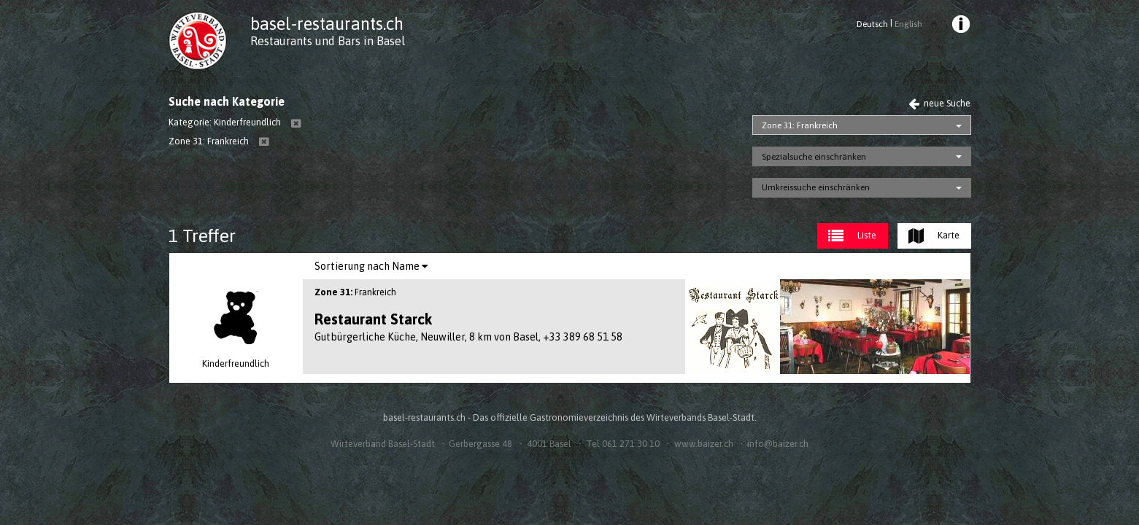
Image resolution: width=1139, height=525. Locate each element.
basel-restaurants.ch (327, 24)
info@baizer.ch (777, 443)
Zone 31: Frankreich (800, 125)
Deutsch (872, 24)
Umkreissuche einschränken (816, 187)
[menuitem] (959, 26)
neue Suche (939, 103)
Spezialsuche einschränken (814, 157)
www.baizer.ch (703, 443)
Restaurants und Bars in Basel (327, 40)
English (908, 24)
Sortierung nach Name (371, 266)
